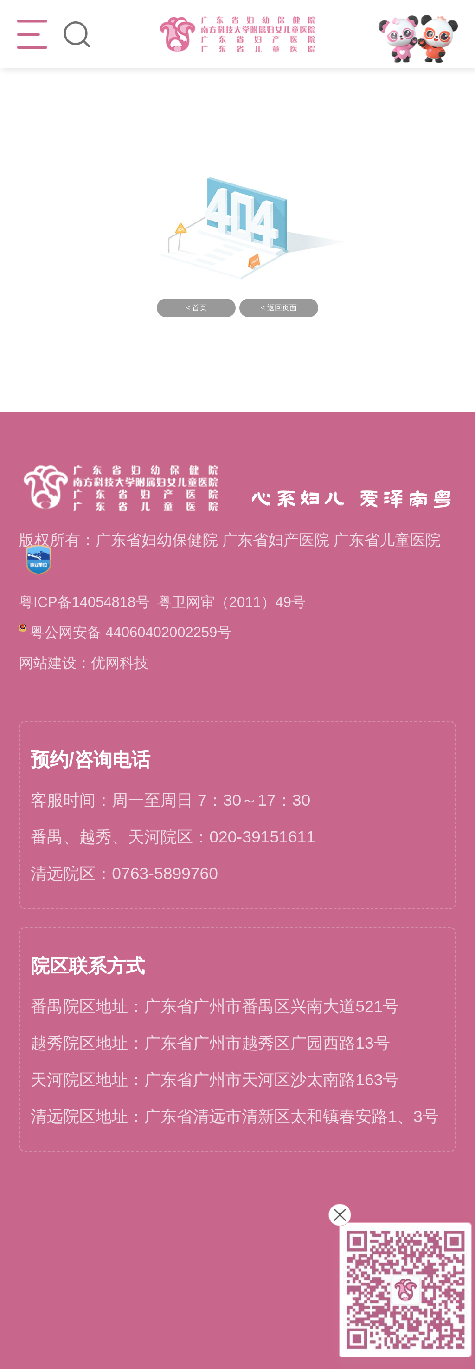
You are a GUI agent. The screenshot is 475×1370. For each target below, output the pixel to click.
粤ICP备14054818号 (88, 602)
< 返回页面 (279, 308)
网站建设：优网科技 (88, 663)
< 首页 (196, 308)
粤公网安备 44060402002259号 (131, 632)
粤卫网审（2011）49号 (244, 602)
